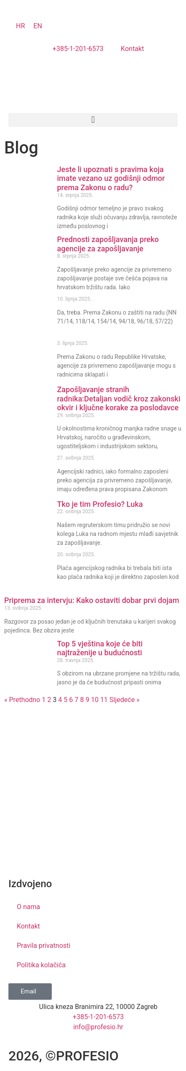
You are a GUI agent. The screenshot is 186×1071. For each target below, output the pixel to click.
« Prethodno (22, 700)
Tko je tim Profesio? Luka (100, 504)
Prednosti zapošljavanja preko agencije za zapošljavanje (108, 244)
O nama (28, 907)
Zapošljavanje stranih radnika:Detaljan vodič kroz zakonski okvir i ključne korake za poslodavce (119, 398)
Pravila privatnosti (43, 946)
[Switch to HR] (20, 26)
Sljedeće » (124, 700)
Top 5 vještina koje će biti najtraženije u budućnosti (100, 648)
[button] (93, 120)
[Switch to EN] (37, 26)
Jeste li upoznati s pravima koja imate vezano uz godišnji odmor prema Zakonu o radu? (111, 178)
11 (104, 700)
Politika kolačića (41, 965)
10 (94, 700)
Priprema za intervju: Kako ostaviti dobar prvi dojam (91, 600)
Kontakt (28, 926)
